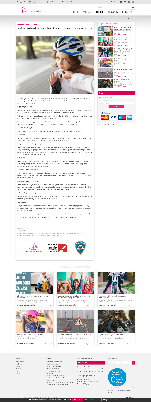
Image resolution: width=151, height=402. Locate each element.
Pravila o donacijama (83, 366)
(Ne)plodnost (20, 362)
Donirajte (103, 93)
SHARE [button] (130, 18)
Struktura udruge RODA (53, 366)
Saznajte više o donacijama (107, 124)
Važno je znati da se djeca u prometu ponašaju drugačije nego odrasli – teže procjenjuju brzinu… (73, 337)
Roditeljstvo (19, 373)
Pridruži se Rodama (52, 369)
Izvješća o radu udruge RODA (55, 376)
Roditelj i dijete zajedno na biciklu (122, 59)
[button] (23, 2)
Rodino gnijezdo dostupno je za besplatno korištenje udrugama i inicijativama (59, 383)
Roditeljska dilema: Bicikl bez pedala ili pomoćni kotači (123, 49)
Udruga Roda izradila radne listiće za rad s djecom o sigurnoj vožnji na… (74, 297)
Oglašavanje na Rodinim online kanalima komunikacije (58, 379)
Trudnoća (19, 364)
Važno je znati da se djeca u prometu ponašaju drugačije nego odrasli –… (124, 74)
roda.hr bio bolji (65, 400)
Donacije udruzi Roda (53, 371)
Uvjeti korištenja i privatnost (112, 400)
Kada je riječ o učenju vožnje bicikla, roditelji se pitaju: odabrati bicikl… (123, 53)
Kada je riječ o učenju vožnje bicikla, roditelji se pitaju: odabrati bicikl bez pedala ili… (115, 301)
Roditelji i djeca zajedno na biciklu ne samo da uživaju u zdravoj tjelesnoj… (124, 63)
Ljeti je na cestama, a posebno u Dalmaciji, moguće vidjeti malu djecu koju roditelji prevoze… (33, 301)
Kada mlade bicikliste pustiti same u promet (123, 70)
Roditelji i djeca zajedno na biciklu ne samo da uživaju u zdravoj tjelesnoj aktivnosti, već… (34, 337)
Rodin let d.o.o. (51, 373)
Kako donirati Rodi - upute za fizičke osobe (90, 371)
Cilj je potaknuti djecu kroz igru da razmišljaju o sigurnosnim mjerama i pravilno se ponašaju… (72, 301)
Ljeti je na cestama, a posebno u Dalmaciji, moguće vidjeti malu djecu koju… (123, 32)
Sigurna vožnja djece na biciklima (122, 80)
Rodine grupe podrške (86, 375)
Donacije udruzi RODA (86, 358)
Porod (18, 366)
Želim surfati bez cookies (92, 400)
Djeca (17, 371)
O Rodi (49, 358)
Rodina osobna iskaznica (54, 362)
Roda (25, 231)
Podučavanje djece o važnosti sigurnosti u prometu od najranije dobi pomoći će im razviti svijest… (116, 337)
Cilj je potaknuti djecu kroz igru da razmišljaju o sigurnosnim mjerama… (124, 42)
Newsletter (112, 358)
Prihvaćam (77, 400)
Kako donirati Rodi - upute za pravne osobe (90, 369)
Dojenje (18, 369)
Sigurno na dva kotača (27, 24)
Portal (18, 358)
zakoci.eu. (30, 221)
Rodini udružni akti (52, 364)
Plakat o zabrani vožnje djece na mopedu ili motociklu (123, 28)
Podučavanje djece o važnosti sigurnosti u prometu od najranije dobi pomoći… (123, 84)
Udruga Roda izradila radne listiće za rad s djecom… (123, 38)
